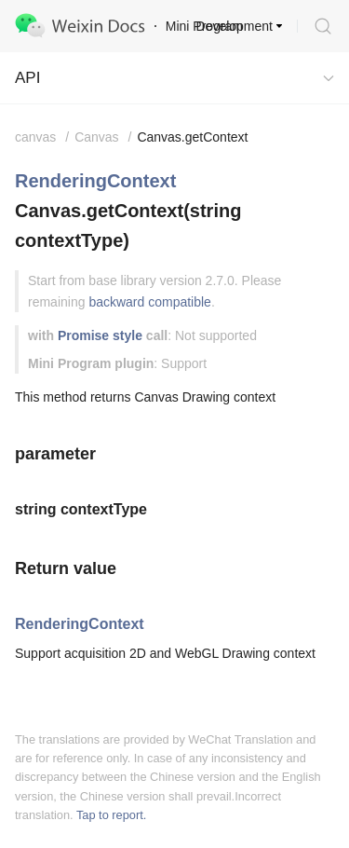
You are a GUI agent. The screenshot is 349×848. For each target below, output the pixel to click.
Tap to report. (111, 815)
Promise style (100, 335)
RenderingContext (95, 181)
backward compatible (149, 301)
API (27, 78)
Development (235, 26)
